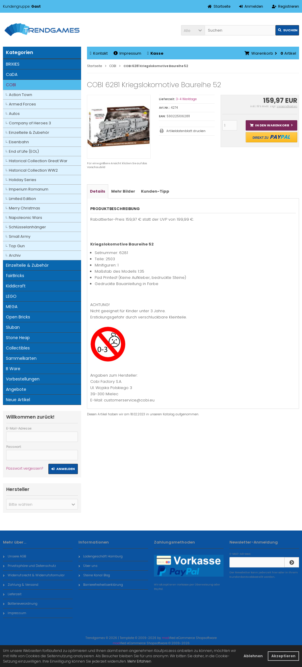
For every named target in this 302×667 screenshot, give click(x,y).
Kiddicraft (16, 286)
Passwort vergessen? (24, 468)
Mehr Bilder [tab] (123, 191)
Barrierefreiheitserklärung (100, 584)
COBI (11, 85)
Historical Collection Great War (38, 161)
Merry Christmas (24, 208)
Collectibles (18, 348)
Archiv (15, 255)
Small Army (19, 236)
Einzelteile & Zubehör (29, 132)
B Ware (13, 369)
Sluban (13, 327)
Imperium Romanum (28, 189)
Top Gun (17, 246)
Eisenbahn (19, 142)
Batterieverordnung (20, 603)
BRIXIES (12, 64)
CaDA (11, 74)
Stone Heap (18, 338)
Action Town (20, 94)
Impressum (127, 53)
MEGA (11, 307)
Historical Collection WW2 (33, 170)
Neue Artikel (18, 400)
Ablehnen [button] (253, 655)
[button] (193, 30)
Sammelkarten (21, 358)
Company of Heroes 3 (30, 123)
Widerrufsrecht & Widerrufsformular (34, 575)
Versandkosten (287, 106)
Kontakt (99, 53)
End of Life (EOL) (24, 151)
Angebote (16, 389)
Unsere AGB (14, 556)
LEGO (11, 296)
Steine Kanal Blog (94, 575)
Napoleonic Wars (25, 217)
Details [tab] (97, 191)
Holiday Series (22, 180)
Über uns (88, 565)
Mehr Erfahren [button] (139, 661)
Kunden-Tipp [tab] (155, 191)
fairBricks (15, 276)
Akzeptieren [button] (283, 655)
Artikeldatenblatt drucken (186, 131)
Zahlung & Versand (20, 584)
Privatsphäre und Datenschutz (29, 565)
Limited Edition (22, 198)
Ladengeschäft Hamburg (100, 556)
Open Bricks (18, 317)
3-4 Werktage (186, 99)
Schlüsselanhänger (27, 227)
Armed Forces (22, 104)
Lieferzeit (12, 594)
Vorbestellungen (23, 379)
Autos (14, 113)
